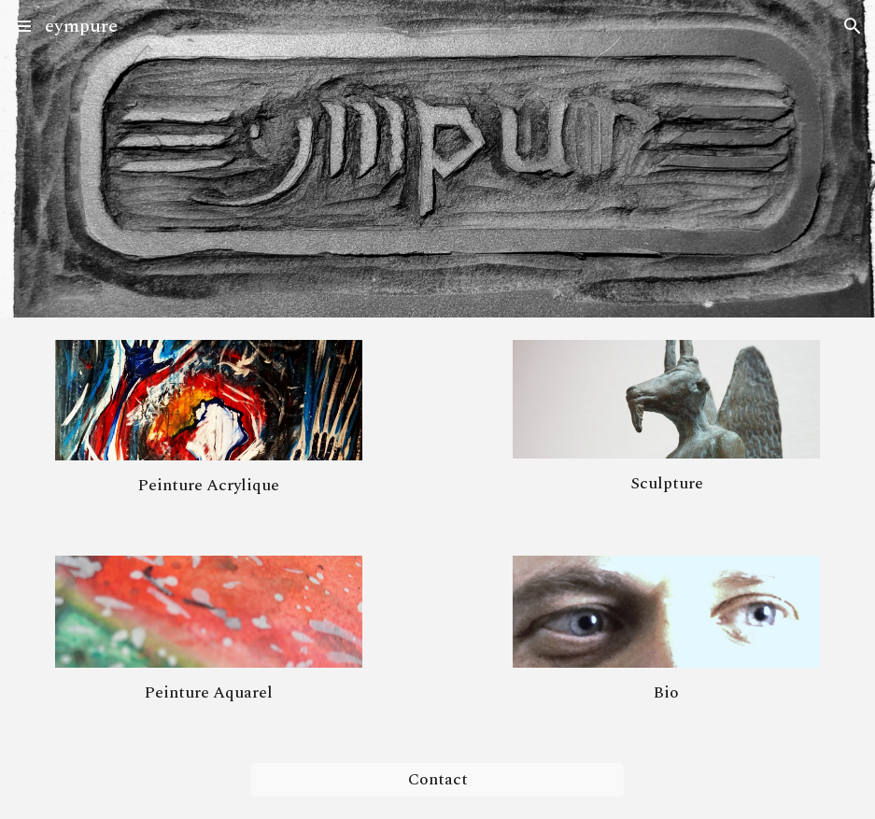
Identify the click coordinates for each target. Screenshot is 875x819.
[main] (208, 485)
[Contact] (438, 780)
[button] (22, 25)
